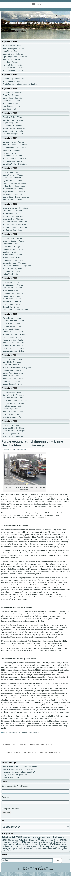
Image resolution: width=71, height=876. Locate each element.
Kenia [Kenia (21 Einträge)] (20, 842)
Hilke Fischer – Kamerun (12, 214)
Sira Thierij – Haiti (9, 109)
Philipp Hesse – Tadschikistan (14, 186)
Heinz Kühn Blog (42, 15)
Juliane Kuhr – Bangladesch (13, 373)
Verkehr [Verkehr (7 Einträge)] (34, 849)
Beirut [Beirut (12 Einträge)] (30, 837)
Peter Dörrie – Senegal (11, 247)
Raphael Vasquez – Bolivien (13, 68)
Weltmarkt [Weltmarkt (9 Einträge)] (52, 848)
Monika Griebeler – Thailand (13, 379)
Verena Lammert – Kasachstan (14, 128)
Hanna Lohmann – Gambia (13, 82)
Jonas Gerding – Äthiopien (13, 219)
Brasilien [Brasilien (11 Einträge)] (6, 840)
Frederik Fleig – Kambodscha (14, 79)
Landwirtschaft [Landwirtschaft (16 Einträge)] (20, 844)
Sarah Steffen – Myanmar (12, 269)
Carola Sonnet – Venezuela (13, 395)
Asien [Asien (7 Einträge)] (25, 838)
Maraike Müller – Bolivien (12, 258)
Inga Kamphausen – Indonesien (15, 57)
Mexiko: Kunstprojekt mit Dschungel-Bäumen (20, 767)
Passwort (5, 797)
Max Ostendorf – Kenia (11, 106)
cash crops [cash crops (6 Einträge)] (14, 840)
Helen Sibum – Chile (10, 291)
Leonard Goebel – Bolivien (13, 249)
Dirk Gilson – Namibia (11, 365)
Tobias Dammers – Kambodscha (15, 145)
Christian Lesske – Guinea (13, 285)
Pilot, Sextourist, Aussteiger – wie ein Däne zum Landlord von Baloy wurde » (31, 752)
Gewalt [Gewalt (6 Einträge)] (51, 840)
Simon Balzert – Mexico (12, 302)
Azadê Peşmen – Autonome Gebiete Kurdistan (20, 84)
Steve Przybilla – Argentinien (13, 348)
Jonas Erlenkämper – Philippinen (15, 208)
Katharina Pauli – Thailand (13, 293)
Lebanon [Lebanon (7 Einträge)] (34, 845)
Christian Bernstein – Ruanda (14, 398)
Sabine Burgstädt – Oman (12, 384)
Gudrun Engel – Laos (11, 409)
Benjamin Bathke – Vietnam (13, 142)
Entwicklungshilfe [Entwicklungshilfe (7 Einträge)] (30, 840)
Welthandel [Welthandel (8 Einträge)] (42, 849)
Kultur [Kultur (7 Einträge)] (8, 845)
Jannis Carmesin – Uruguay (13, 175)
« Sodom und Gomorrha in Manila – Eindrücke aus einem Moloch (27, 744)
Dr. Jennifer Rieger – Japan (13, 156)
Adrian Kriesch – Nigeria (12, 318)
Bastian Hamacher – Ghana (13, 321)
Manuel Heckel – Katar (11, 296)
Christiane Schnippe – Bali (13, 134)
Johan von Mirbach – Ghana (13, 428)
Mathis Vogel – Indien (11, 274)
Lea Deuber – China (10, 244)
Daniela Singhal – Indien (12, 326)
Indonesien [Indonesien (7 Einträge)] (6, 842)
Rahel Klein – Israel (10, 104)
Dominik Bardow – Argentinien (14, 403)
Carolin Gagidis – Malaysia (13, 216)
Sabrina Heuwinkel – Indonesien (15, 222)
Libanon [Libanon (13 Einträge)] (42, 844)
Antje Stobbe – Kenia (11, 282)
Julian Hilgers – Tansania (12, 98)
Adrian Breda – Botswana (12, 93)
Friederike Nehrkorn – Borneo (14, 335)
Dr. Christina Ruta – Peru (12, 230)
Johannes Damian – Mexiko (13, 241)
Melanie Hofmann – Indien (13, 412)
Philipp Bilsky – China (11, 414)
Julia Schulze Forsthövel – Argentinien (17, 266)
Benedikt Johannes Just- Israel (14, 225)
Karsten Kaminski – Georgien (14, 189)
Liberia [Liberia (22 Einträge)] (53, 844)
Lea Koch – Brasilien (10, 252)
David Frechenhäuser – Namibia (15, 401)
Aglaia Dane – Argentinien (12, 181)
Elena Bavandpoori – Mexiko (13, 49)
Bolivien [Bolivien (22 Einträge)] (58, 837)
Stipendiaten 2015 (34, 733)
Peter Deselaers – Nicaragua (14, 431)
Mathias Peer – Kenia (11, 376)
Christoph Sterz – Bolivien (12, 271)
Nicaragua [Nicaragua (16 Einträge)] (45, 846)
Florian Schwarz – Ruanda (13, 332)
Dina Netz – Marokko (11, 425)
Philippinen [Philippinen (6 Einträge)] (56, 847)
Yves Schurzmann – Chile (12, 417)
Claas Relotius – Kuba (11, 324)
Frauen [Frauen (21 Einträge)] (43, 839)
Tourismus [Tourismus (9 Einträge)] (20, 848)
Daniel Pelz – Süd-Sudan (12, 362)
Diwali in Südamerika (11, 778)
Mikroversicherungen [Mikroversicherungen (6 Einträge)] (17, 847)
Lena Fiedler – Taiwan (11, 51)
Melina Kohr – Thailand (11, 60)
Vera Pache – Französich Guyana (15, 310)
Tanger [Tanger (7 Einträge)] (12, 849)
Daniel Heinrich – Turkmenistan (14, 148)
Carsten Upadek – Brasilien (13, 359)
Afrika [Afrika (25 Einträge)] (6, 837)
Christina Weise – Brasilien (13, 161)
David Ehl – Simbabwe (11, 95)
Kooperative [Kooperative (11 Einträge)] (59, 842)
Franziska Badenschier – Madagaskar (17, 368)
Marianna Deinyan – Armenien (14, 183)
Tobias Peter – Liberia (11, 307)
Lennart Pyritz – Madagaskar (13, 260)
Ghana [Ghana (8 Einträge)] (57, 840)
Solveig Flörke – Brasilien (12, 304)
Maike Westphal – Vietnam (13, 200)
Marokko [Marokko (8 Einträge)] (62, 845)
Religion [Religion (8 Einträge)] (63, 847)
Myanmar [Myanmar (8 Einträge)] (34, 847)
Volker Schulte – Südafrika (13, 436)
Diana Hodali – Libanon (12, 329)
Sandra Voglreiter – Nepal (12, 434)
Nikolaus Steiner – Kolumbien (14, 346)
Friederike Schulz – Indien (12, 406)
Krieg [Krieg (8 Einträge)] (4, 845)
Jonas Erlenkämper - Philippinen (15, 733)
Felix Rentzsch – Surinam (12, 288)
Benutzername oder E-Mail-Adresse (15, 786)
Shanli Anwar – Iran (10, 172)
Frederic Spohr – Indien (12, 370)
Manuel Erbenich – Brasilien (13, 340)
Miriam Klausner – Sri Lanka (13, 343)
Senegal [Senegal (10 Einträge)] (6, 848)
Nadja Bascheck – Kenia (12, 46)
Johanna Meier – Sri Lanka (13, 131)
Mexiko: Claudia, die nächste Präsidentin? (18, 769)
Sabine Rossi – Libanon (12, 299)
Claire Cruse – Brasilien (12, 178)
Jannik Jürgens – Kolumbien (13, 54)
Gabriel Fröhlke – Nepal (12, 337)
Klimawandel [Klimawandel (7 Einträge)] (35, 842)
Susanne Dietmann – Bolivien (14, 351)
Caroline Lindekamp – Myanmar (15, 227)
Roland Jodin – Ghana (11, 101)
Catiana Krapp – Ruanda (12, 126)
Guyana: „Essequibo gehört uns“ (15, 775)
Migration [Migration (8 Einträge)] (5, 847)
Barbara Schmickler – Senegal (14, 159)
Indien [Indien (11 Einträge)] (63, 840)
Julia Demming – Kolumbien (13, 120)
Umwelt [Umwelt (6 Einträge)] (28, 848)
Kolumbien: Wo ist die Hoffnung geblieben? (19, 772)
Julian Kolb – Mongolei (11, 150)
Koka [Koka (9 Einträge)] (43, 842)
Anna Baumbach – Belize (12, 392)
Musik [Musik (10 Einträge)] (27, 846)
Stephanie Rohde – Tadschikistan (15, 192)
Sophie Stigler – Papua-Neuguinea (16, 197)
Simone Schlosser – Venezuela (14, 263)
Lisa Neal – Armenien (11, 62)
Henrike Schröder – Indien (12, 65)
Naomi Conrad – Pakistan (12, 238)
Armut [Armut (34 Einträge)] (16, 837)
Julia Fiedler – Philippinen (12, 211)
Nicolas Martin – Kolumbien (13, 255)
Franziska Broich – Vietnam (13, 117)
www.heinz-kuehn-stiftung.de (35, 867)
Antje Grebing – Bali (10, 123)
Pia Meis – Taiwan (10, 153)
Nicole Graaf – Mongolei (12, 381)
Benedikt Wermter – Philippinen (15, 164)
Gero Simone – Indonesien (13, 194)
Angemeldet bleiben (10, 809)
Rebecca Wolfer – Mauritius (13, 71)
